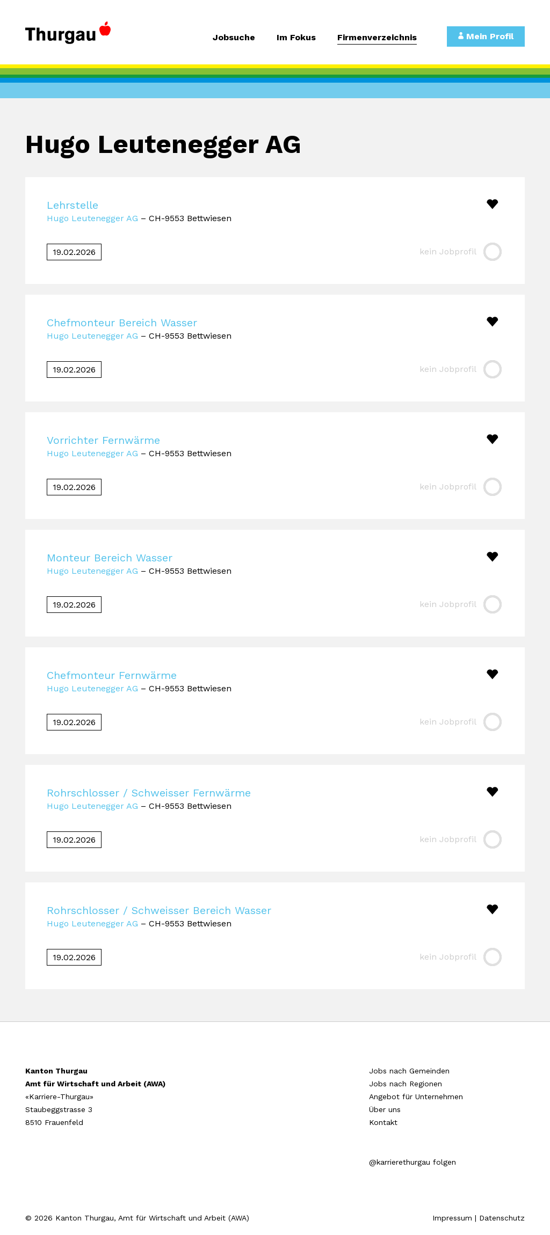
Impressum (452, 1218)
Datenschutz (502, 1218)
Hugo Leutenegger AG (92, 218)
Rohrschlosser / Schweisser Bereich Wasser (159, 910)
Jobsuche (234, 37)
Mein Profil (485, 36)
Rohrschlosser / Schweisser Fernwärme (149, 792)
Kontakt (383, 1122)
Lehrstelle (72, 205)
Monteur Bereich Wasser (109, 557)
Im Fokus (296, 37)
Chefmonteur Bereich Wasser (122, 322)
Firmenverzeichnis (377, 37)
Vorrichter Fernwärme (103, 440)
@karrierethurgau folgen (412, 1162)
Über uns (385, 1109)
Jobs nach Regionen (405, 1083)
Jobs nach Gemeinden (409, 1070)
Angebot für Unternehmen (416, 1096)
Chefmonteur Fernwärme (112, 675)
